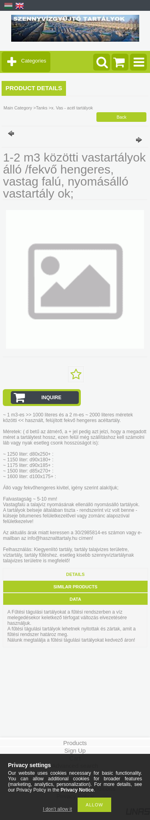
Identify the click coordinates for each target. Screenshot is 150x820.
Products (75, 742)
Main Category (18, 107)
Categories (33, 61)
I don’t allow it (57, 809)
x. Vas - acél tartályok (72, 107)
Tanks (42, 107)
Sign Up (75, 750)
